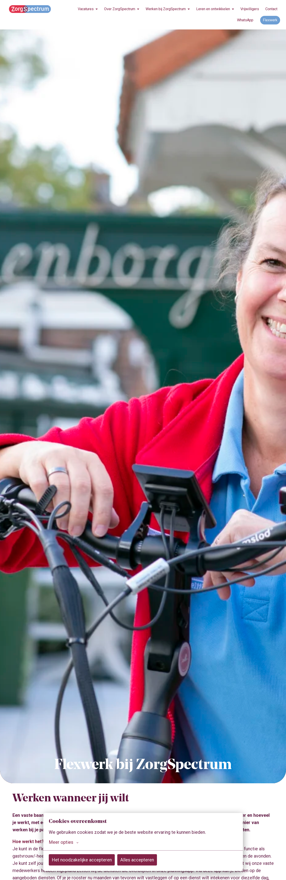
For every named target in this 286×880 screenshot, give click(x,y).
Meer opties (63, 842)
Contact (271, 9)
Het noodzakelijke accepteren (82, 860)
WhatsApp (245, 20)
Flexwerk (270, 20)
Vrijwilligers (249, 9)
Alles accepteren (137, 860)
